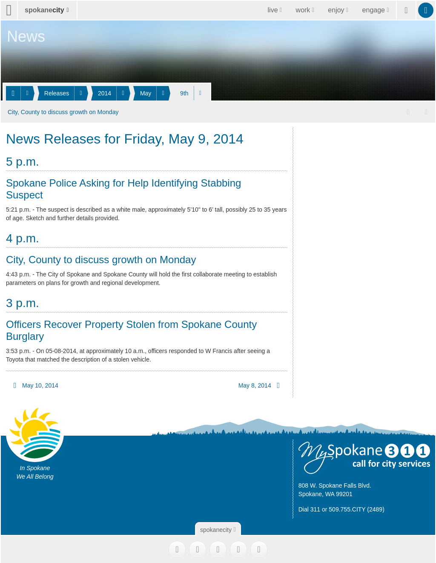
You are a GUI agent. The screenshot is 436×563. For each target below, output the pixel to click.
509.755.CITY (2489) (356, 508)
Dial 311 (309, 508)
